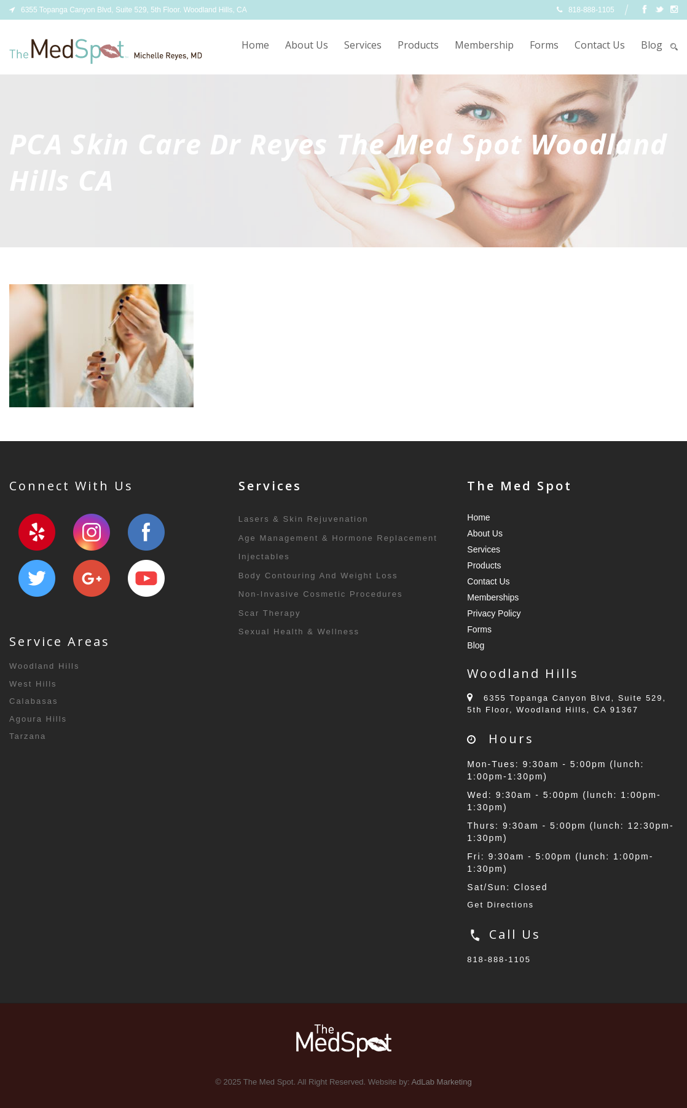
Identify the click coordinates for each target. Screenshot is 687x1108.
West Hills (33, 683)
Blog (651, 45)
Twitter (36, 578)
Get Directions (501, 904)
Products (418, 45)
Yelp (36, 532)
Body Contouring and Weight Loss (318, 575)
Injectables (264, 556)
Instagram (91, 532)
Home (255, 45)
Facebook (146, 532)
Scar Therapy (269, 613)
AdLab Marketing (441, 1081)
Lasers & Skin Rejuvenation (303, 519)
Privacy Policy (493, 613)
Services (363, 45)
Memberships (493, 597)
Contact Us (600, 45)
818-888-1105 (499, 959)
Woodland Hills (44, 666)
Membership (484, 45)
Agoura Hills (38, 718)
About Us (306, 45)
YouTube (146, 578)
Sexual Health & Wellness (298, 631)
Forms (544, 45)
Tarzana (27, 736)
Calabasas (33, 701)
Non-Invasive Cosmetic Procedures (320, 594)
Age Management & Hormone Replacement (338, 538)
